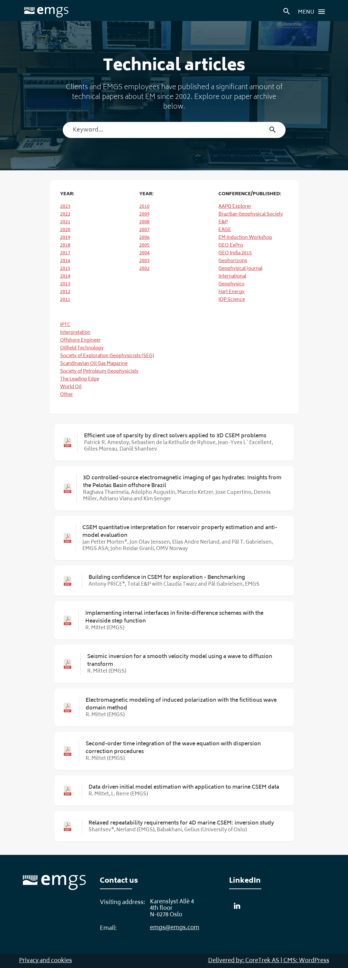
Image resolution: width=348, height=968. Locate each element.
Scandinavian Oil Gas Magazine (94, 364)
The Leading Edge (79, 379)
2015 (65, 269)
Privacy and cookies (45, 961)
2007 (144, 230)
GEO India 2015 (235, 253)
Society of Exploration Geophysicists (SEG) (107, 356)
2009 (144, 214)
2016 (65, 261)
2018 (65, 245)
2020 (65, 230)
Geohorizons (232, 261)
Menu (313, 12)
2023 (65, 207)
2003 (144, 261)
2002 (144, 269)
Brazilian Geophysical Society (250, 214)
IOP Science (231, 300)
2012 (65, 292)
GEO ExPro (230, 245)
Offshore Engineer (80, 340)
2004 (144, 253)
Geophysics (231, 284)
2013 (65, 284)
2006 (144, 238)
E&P (223, 222)
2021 (65, 222)
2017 (65, 253)
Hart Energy (231, 292)
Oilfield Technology (82, 348)
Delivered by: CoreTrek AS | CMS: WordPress (268, 961)
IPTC (65, 325)
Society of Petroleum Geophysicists (99, 371)
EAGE (224, 230)
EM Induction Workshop (245, 238)
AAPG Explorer (234, 207)
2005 (144, 245)
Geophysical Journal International (240, 273)
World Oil (70, 387)
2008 (144, 222)
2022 (65, 214)
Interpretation (75, 333)
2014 (65, 276)
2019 (65, 238)
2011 (65, 300)
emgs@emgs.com (174, 928)
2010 (144, 207)
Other (66, 395)
